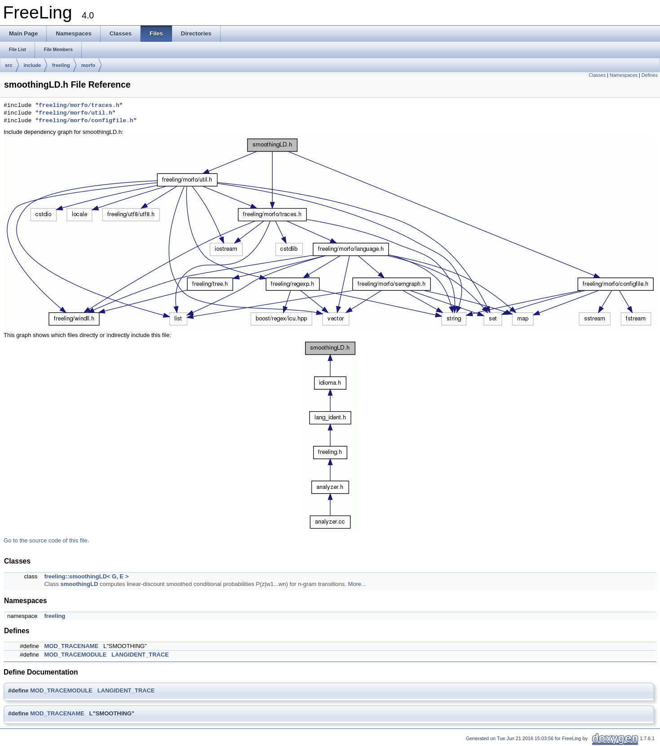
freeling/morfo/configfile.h (86, 121)
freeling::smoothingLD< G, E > (86, 576)
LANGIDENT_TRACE (140, 654)
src (9, 65)
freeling (61, 65)
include (32, 65)
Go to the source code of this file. (46, 540)
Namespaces (624, 75)
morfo (88, 65)
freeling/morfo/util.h (75, 113)
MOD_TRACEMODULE (75, 654)
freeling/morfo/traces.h (79, 106)
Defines (650, 75)
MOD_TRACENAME (71, 646)
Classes (597, 75)
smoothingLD (79, 584)
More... (357, 584)
